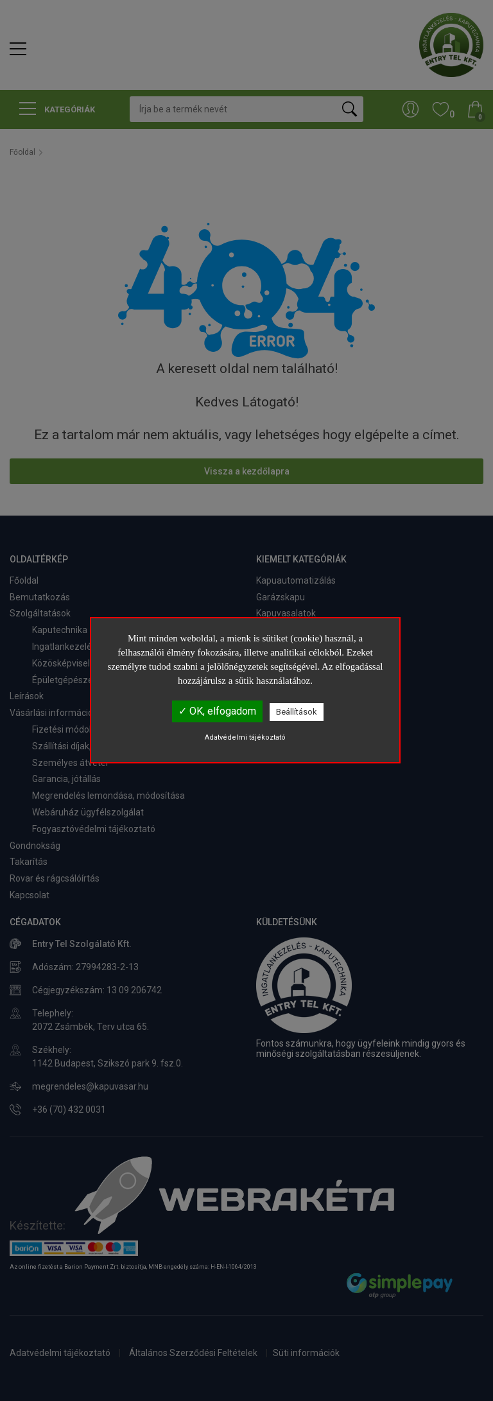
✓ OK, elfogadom (217, 711)
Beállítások (296, 712)
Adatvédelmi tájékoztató (245, 737)
